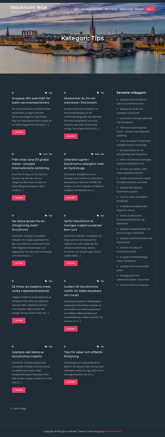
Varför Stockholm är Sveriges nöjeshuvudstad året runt (83, 225)
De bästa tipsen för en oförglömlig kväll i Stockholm (28, 225)
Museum (139, 9)
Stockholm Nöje (28, 7)
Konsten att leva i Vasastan (134, 284)
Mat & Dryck (111, 9)
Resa (97, 154)
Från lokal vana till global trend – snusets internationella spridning (30, 164)
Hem (76, 9)
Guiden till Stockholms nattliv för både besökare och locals (82, 291)
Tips (149, 9)
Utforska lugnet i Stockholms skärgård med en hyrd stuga (84, 164)
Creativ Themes (112, 431)
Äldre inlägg (19, 408)
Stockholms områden (91, 9)
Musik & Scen (126, 9)
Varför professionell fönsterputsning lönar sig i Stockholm (131, 219)
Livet (45, 154)
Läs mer (19, 132)
